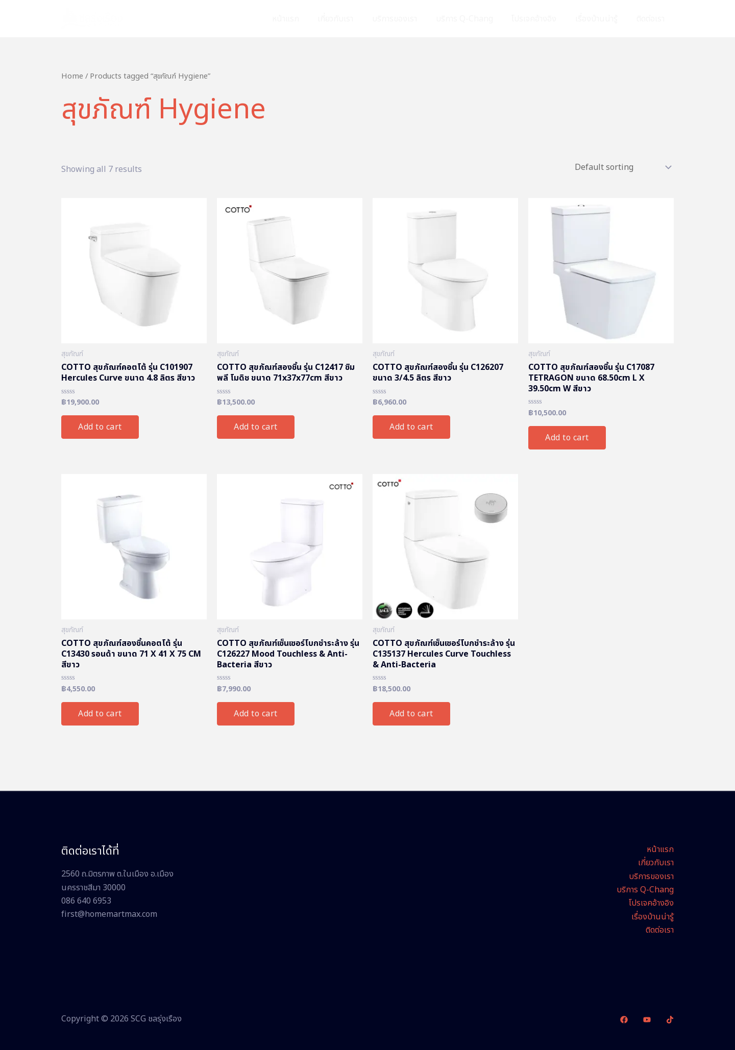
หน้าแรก (300, 19)
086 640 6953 (86, 901)
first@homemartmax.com (109, 914)
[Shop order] (622, 167)
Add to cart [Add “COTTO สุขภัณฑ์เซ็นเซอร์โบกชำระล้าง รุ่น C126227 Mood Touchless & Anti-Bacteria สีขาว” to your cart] (256, 714)
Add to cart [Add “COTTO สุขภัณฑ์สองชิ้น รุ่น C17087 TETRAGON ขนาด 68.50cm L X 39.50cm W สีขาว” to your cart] (567, 438)
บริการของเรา (405, 19)
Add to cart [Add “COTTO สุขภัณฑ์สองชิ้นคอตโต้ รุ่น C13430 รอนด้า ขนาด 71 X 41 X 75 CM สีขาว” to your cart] (100, 714)
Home (72, 76)
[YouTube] (647, 1019)
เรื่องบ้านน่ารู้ (600, 19)
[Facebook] (624, 1019)
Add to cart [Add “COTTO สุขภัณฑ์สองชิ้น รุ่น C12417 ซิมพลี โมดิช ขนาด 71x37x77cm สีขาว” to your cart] (256, 427)
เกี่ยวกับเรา (348, 19)
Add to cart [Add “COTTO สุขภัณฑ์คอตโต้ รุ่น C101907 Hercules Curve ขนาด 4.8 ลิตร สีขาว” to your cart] (100, 427)
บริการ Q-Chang (472, 19)
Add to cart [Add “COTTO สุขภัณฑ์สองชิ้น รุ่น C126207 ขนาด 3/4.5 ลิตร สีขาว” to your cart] (411, 427)
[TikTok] (670, 1019)
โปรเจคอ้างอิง (540, 19)
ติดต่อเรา (652, 19)
